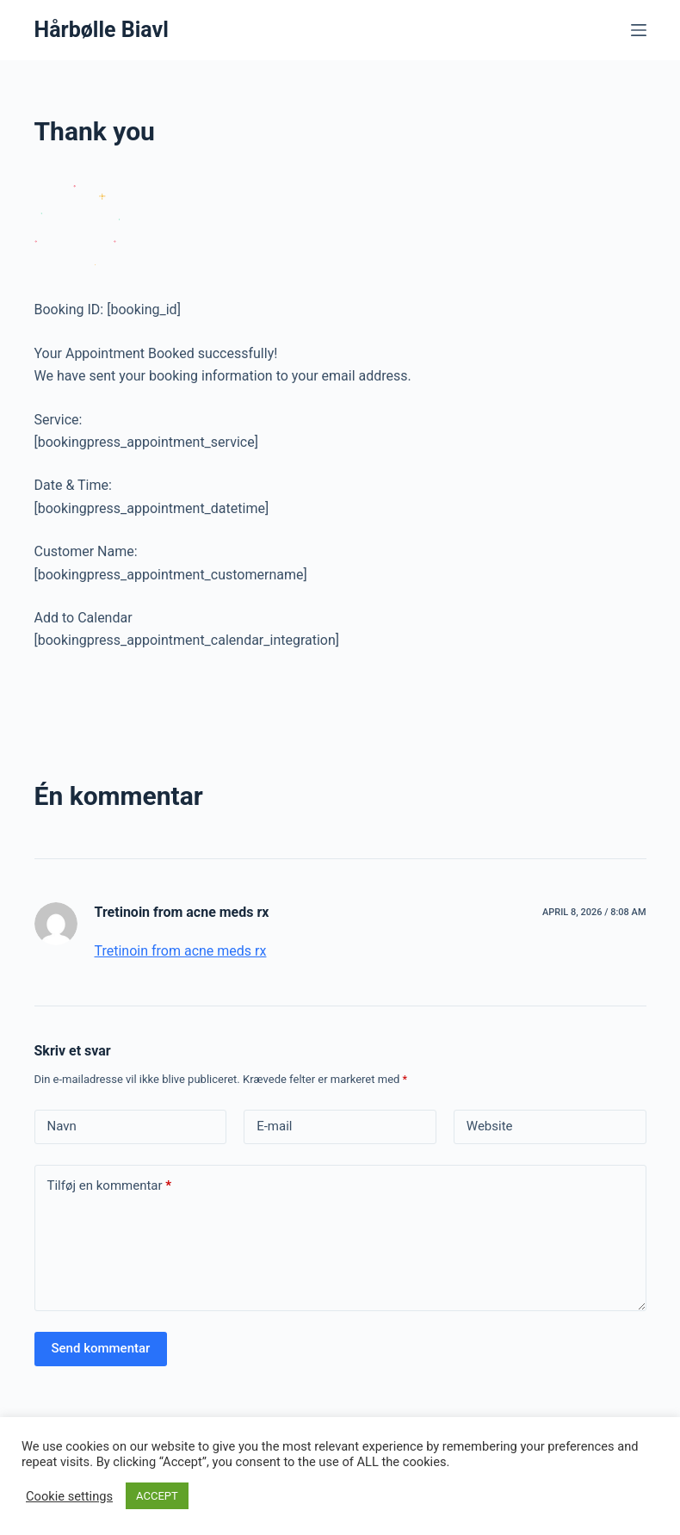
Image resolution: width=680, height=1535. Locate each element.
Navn (62, 1126)
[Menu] (638, 30)
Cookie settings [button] (69, 1496)
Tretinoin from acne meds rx (182, 912)
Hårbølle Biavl (101, 29)
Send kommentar (101, 1348)
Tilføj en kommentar (109, 1186)
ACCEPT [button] (157, 1495)
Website (490, 1126)
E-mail (274, 1126)
